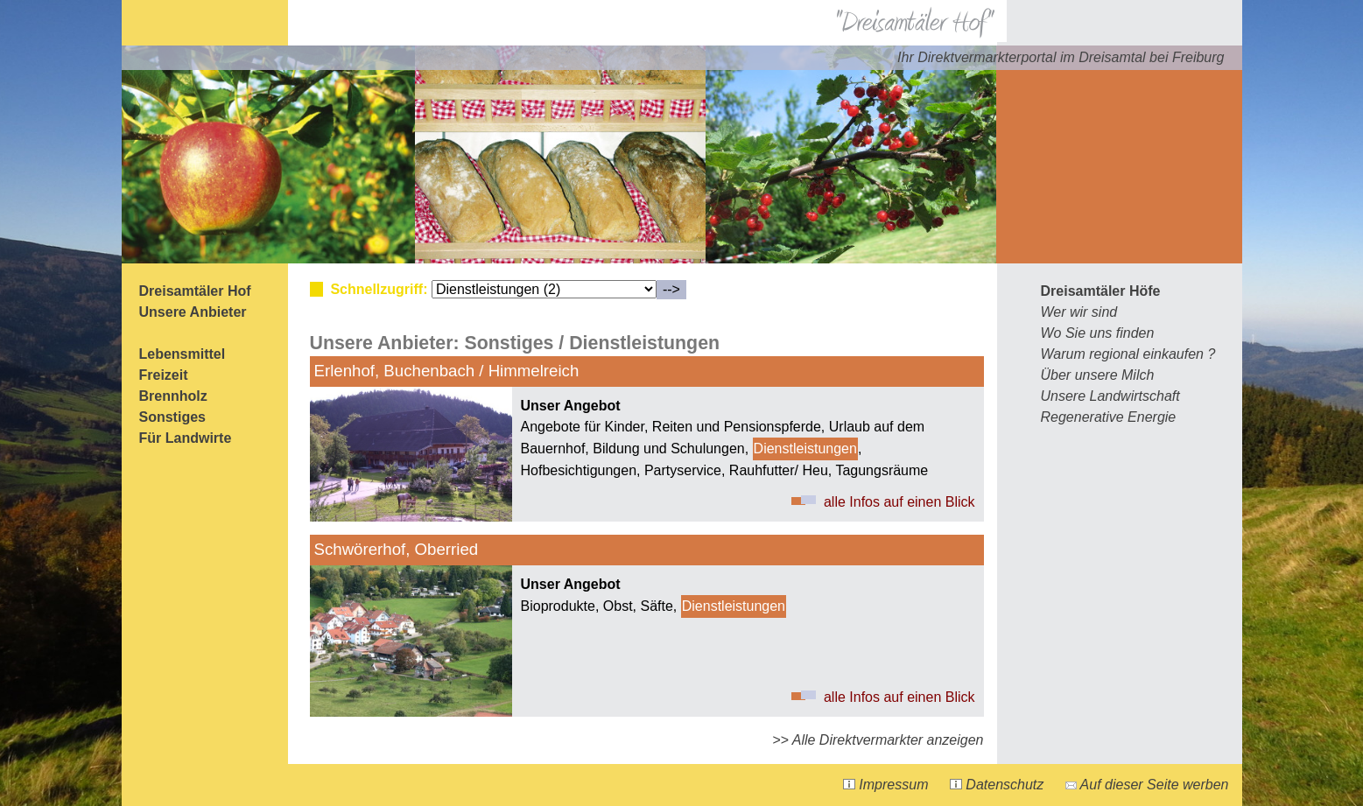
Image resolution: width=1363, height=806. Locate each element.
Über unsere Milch (1098, 375)
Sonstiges (172, 417)
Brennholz (173, 396)
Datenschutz (996, 784)
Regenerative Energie (1109, 417)
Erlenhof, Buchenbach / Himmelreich (447, 370)
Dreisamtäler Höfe (1101, 291)
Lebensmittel (182, 354)
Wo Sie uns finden (1098, 333)
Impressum (886, 784)
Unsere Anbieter (193, 312)
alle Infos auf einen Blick (899, 501)
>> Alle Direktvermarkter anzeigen (877, 739)
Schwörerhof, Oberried (396, 549)
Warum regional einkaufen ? (1128, 354)
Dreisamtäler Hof (195, 291)
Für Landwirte (185, 438)
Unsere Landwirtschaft (1110, 396)
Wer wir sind (1079, 312)
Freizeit (163, 375)
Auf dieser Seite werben (1147, 784)
